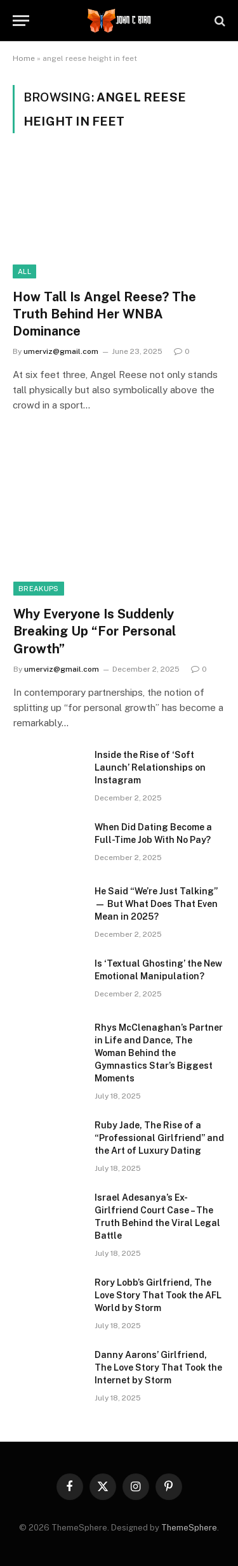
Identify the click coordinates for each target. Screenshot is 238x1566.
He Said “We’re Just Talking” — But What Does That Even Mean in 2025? (156, 904)
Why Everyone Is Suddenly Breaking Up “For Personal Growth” (94, 631)
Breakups (38, 588)
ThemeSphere (189, 1527)
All (24, 271)
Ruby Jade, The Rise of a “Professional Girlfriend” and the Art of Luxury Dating (159, 1138)
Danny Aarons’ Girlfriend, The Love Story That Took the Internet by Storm (158, 1367)
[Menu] (21, 20)
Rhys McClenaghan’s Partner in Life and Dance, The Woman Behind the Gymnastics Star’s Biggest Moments (159, 1052)
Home (24, 58)
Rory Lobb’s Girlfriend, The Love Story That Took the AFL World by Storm (158, 1295)
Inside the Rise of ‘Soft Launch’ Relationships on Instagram (150, 767)
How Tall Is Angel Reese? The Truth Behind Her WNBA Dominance (104, 314)
